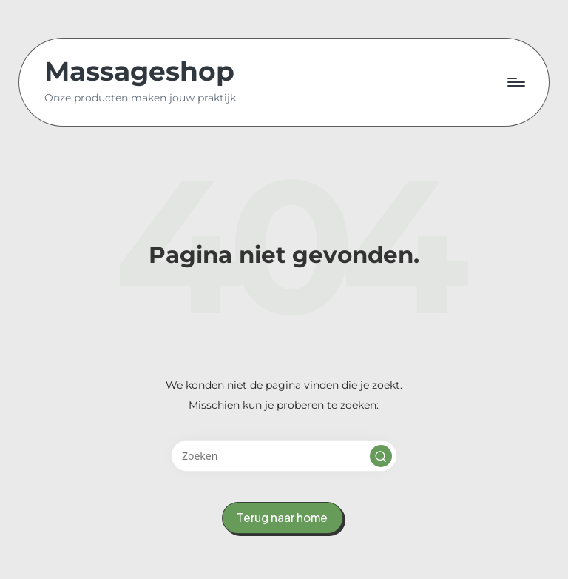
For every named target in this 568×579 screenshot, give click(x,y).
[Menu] (515, 82)
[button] (381, 456)
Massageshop (139, 72)
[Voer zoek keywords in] (283, 456)
